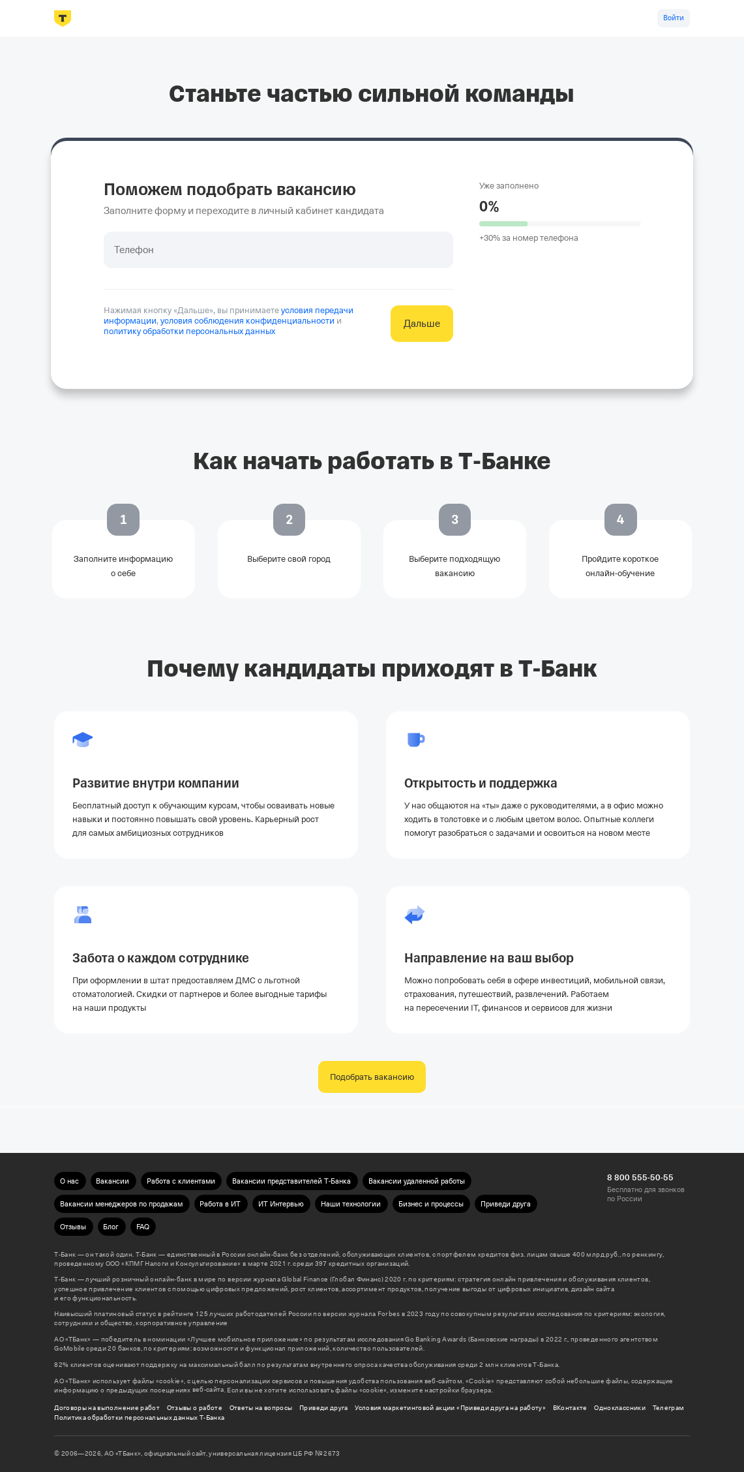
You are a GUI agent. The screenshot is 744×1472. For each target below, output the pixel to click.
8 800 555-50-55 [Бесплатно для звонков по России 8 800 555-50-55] (640, 1177)
